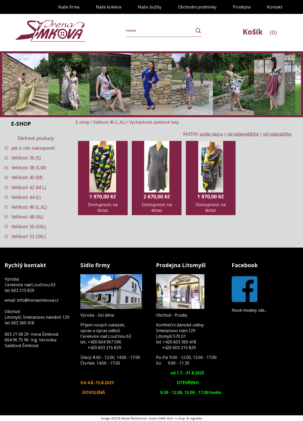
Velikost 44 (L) (26, 197)
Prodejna (241, 7)
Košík (260, 32)
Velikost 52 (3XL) (28, 236)
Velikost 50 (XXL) (28, 226)
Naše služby (149, 7)
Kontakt (274, 7)
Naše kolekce (109, 7)
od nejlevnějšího (243, 134)
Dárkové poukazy (36, 138)
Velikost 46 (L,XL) (29, 207)
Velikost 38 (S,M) (28, 167)
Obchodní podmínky (197, 7)
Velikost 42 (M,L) (28, 187)
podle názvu (211, 134)
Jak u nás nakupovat (33, 148)
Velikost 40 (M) (26, 177)
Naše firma (68, 7)
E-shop (82, 122)
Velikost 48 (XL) (27, 217)
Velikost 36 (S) (26, 158)
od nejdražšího (277, 134)
